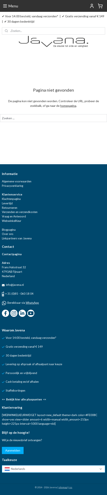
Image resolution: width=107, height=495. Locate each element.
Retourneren (9, 207)
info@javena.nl (14, 284)
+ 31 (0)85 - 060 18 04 (19, 293)
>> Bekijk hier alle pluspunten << (24, 399)
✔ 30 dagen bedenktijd (19, 21)
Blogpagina (9, 229)
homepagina (68, 105)
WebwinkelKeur (11, 220)
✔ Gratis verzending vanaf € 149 (83, 16)
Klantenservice (12, 194)
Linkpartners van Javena (17, 238)
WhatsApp (32, 302)
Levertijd (7, 203)
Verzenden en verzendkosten (19, 212)
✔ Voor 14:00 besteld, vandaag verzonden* (30, 16)
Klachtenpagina (11, 199)
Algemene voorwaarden (16, 181)
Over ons (7, 234)
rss (70, 487)
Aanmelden (12, 450)
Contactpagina (11, 254)
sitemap (63, 487)
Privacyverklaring (12, 185)
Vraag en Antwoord (14, 216)
